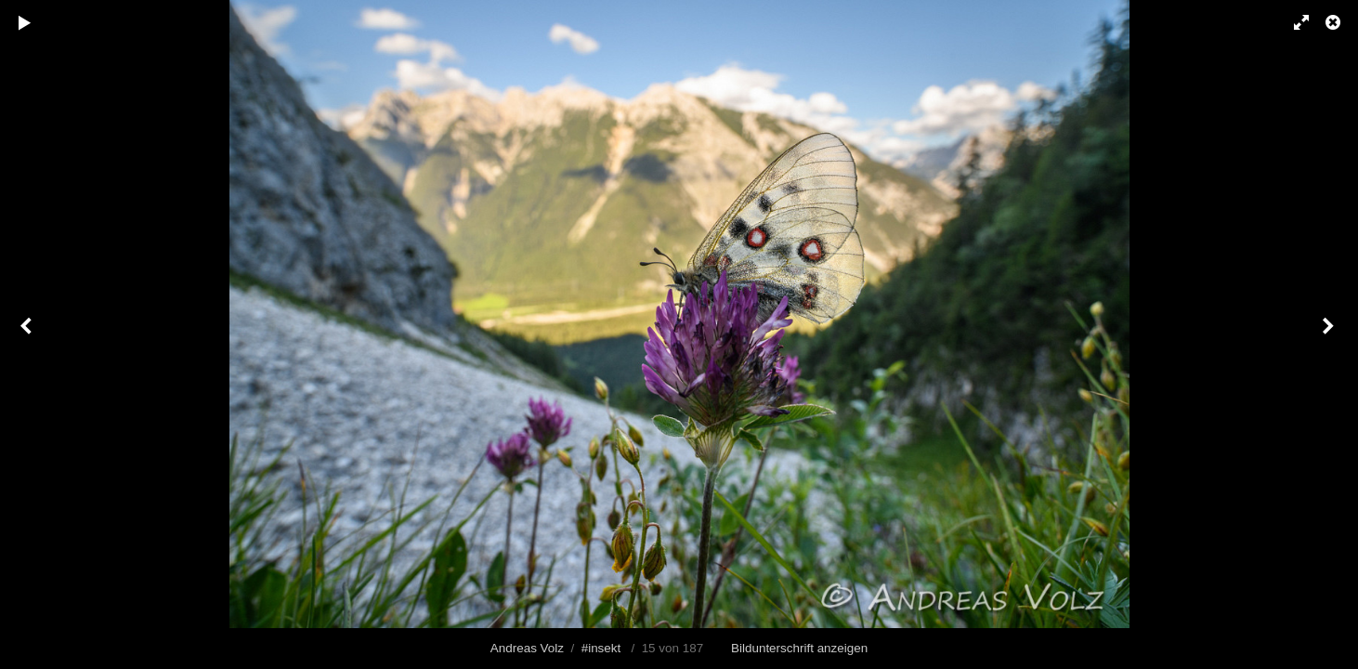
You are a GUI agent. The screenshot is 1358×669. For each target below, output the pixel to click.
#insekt (601, 648)
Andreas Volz (527, 648)
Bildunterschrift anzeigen (799, 648)
